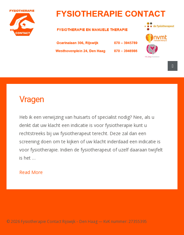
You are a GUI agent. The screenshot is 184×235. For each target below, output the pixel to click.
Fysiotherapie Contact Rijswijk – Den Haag (59, 221)
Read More (31, 172)
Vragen (31, 99)
